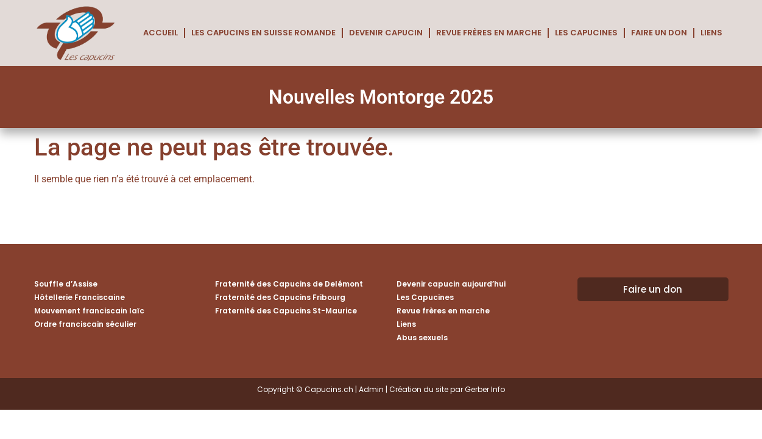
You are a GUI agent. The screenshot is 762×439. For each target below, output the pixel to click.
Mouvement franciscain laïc (89, 310)
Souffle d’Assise (65, 284)
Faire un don (659, 32)
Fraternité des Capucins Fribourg (280, 297)
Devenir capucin (386, 32)
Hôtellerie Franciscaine (79, 297)
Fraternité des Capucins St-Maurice (286, 310)
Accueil (160, 32)
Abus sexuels (422, 337)
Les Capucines (586, 32)
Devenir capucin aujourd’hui (451, 284)
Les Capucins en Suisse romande (263, 32)
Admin (371, 389)
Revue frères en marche (489, 32)
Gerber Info (485, 389)
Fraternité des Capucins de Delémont (289, 284)
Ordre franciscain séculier (85, 324)
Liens (711, 32)
